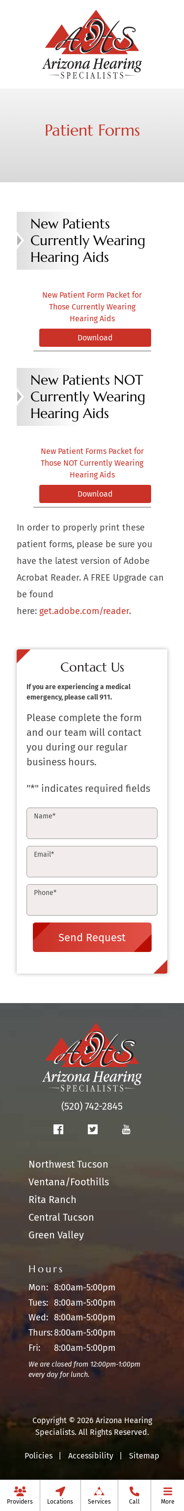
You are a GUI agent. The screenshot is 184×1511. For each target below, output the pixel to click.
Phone (45, 893)
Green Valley (56, 1235)
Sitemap (144, 1455)
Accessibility (90, 1455)
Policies (39, 1455)
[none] (20, 1495)
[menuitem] (20, 1495)
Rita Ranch (52, 1199)
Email (44, 854)
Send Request (92, 937)
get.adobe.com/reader (84, 611)
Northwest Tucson (68, 1164)
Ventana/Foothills (68, 1182)
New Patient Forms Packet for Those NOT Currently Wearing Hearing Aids (92, 463)
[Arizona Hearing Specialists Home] (92, 43)
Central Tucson (61, 1217)
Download (95, 337)
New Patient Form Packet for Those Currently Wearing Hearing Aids (92, 306)
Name (44, 816)
